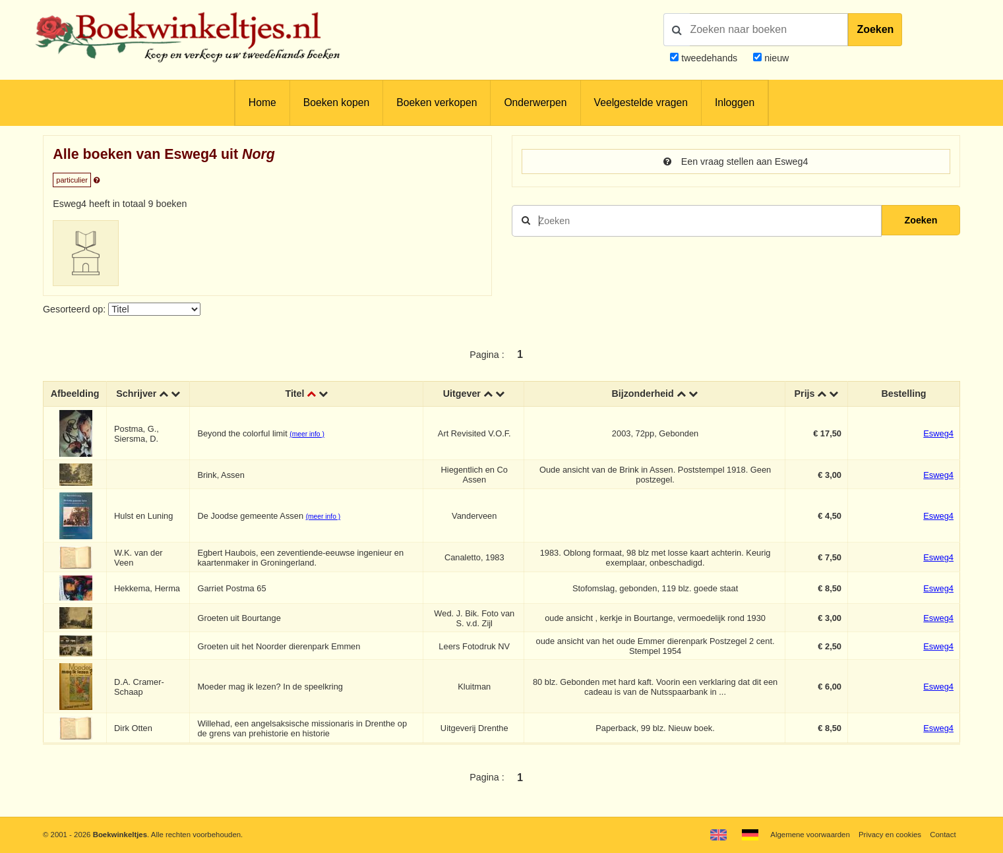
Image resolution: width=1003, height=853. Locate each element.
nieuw (775, 58)
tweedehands (709, 58)
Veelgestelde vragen (641, 102)
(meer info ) (306, 434)
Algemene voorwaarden (809, 834)
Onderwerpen (535, 102)
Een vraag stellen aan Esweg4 (735, 161)
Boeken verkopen (436, 102)
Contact (943, 834)
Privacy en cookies (890, 834)
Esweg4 (938, 433)
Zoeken (875, 29)
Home (262, 102)
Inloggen (734, 102)
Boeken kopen (336, 102)
